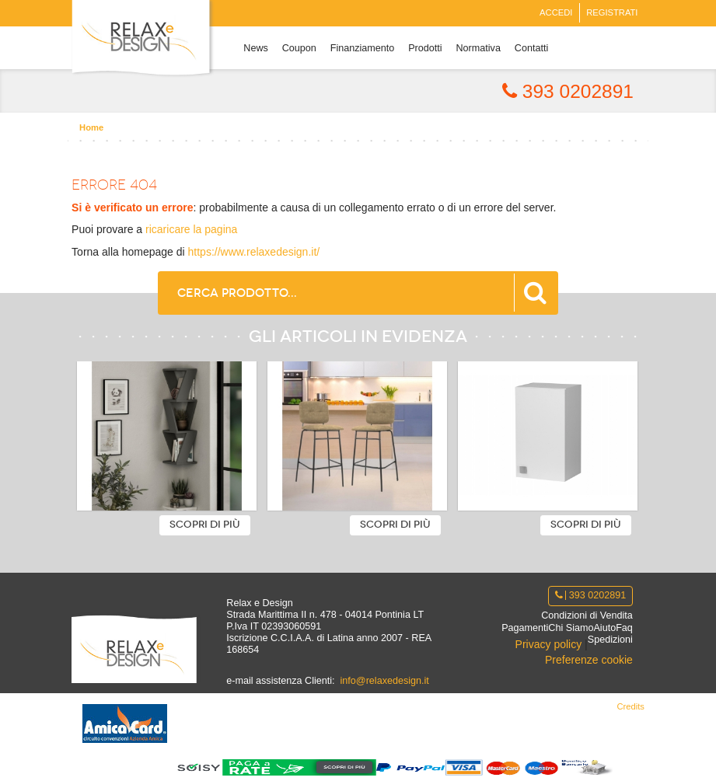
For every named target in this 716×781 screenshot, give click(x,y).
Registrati (611, 12)
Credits (630, 706)
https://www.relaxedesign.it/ (254, 252)
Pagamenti (524, 627)
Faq (624, 627)
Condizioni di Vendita (587, 615)
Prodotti (425, 48)
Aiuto (604, 627)
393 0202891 (568, 91)
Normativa (478, 48)
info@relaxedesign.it (385, 680)
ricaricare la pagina (191, 229)
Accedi (556, 12)
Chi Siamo (570, 627)
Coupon (299, 48)
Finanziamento (362, 48)
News (255, 48)
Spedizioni (610, 639)
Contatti (531, 48)
